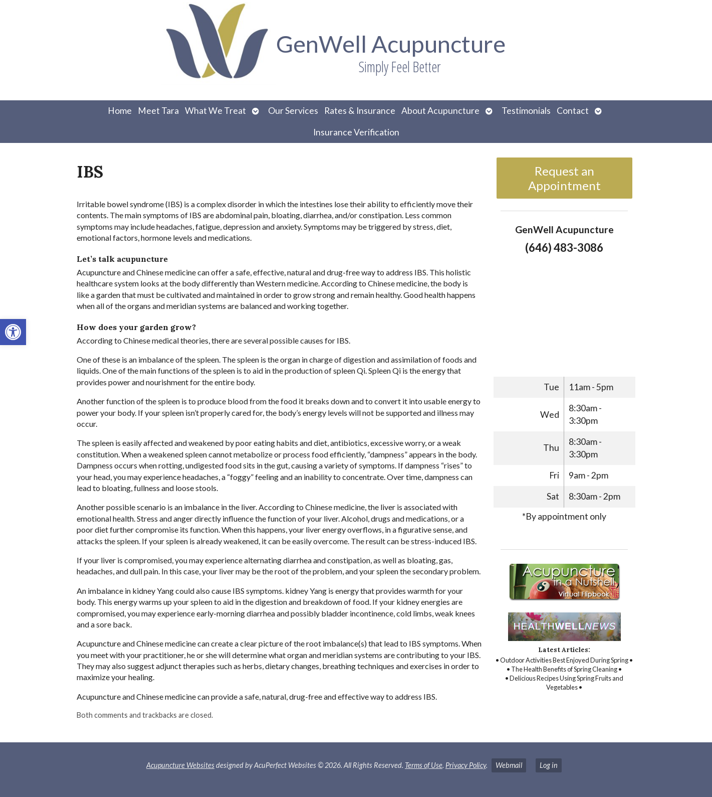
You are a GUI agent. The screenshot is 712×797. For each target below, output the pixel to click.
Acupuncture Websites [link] (180, 765)
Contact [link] (573, 110)
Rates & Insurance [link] (359, 110)
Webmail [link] (509, 765)
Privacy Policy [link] (465, 765)
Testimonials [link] (526, 110)
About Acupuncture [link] (440, 110)
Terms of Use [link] (423, 765)
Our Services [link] (293, 110)
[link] (13, 332)
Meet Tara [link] (158, 110)
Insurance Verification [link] (356, 132)
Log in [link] (549, 765)
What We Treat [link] (215, 110)
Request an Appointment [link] (564, 178)
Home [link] (120, 110)
